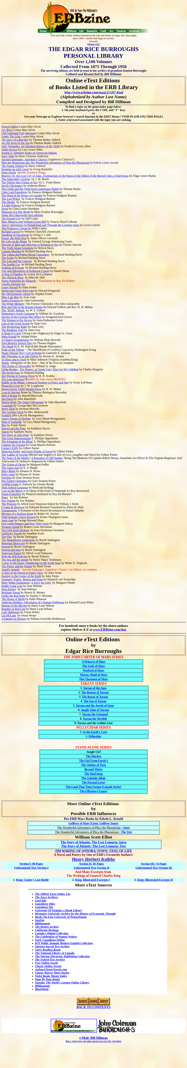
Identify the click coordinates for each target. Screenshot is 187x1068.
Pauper (28, 566)
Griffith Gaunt (9, 484)
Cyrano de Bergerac (13, 507)
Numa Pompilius (11, 494)
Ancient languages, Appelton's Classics (24, 159)
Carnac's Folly (9, 448)
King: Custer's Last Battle (32, 879)
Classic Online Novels (48, 966)
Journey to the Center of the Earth (21, 576)
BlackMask (42, 989)
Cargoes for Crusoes (13, 444)
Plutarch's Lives (10, 385)
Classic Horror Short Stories (52, 972)
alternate (31, 133)
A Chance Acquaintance (15, 339)
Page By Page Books (47, 979)
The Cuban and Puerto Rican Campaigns (25, 254)
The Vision (8, 464)
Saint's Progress (10, 300)
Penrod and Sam (11, 549)
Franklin (6, 415)
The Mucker (93, 756)
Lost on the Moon (11, 490)
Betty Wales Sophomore (15, 582)
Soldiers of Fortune (12, 267)
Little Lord (8, 192)
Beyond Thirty (93, 769)
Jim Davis (7, 398)
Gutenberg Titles (45, 903)
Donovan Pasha (10, 451)
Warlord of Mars (93, 670)
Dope (4, 497)
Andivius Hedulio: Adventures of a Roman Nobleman (32, 602)
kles (9, 477)
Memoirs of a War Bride (15, 211)
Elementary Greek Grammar (18, 313)
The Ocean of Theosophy (16, 366)
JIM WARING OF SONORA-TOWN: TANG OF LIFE (93, 851)
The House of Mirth (13, 599)
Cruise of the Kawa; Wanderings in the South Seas (30, 563)
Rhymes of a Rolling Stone (17, 513)
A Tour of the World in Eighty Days (22, 572)
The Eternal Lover (93, 782)
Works (5, 362)
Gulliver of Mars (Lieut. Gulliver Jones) (93, 823)
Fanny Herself (9, 287)
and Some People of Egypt (36, 451)
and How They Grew (36, 523)
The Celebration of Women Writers (56, 936)
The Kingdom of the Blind (17, 441)
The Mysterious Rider (14, 326)
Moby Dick (8, 408)
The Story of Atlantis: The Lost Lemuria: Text (93, 846)
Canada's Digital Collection (51, 933)
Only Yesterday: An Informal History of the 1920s (30, 146)
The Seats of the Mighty (15, 458)
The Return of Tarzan (94, 692)
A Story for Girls (41, 582)
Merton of (7, 605)
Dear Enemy (8, 589)
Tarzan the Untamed (95, 714)
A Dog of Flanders (12, 274)
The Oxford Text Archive (50, 959)
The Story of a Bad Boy (15, 139)
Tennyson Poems (11, 553)
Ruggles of (8, 608)
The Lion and (9, 261)
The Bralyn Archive (47, 926)
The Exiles (7, 257)
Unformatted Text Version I (31, 867)
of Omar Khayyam (23, 290)
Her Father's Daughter (14, 481)
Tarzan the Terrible (95, 718)
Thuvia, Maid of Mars (93, 674)
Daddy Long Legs (12, 586)
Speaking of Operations (15, 234)
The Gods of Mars (93, 666)
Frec (4, 477)
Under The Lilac (11, 136)
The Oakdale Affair (93, 778)
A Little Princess (11, 205)
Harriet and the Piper (13, 428)
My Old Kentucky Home (16, 293)
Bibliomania (42, 923)
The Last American (12, 379)
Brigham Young (10, 592)
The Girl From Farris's (93, 760)
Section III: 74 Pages (154, 863)
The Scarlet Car (10, 264)
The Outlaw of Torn (93, 765)
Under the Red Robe (13, 595)
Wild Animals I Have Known (18, 517)
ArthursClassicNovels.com (51, 969)
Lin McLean (8, 615)
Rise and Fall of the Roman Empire (22, 307)
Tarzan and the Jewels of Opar (95, 705)
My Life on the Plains (14, 241)
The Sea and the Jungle (14, 559)
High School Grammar (14, 487)
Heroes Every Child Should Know (21, 389)
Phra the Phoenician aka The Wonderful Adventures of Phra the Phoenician (45, 162)
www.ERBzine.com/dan (109, 629)
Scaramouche (9, 510)
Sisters (5, 431)
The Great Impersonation (16, 438)
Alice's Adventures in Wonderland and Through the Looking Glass (40, 225)
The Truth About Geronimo (17, 248)
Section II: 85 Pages (91, 863)
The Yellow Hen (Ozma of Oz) (19, 182)
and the (19, 566)
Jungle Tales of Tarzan (95, 709)
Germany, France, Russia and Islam (22, 579)
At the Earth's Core (95, 732)
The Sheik (7, 346)
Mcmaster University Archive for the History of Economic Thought (75, 913)
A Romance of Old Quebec (47, 458)
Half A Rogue (9, 395)
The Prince (7, 566)
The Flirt (6, 536)
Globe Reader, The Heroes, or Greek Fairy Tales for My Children (40, 369)
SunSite (40, 920)
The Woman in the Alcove (16, 320)
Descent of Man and (13, 244)
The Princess (8, 503)
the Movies (20, 605)
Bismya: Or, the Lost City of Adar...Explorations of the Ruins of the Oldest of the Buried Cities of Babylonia (65, 175)
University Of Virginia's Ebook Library (58, 910)
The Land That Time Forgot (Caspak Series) (93, 786)
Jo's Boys (6, 129)
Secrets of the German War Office (21, 316)
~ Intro (93, 827)
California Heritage (47, 930)
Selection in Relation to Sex (41, 244)
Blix (4, 425)
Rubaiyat (6, 290)
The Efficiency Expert (93, 791)
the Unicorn (25, 261)
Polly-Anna (8, 474)
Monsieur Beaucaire (13, 543)
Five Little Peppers (12, 523)
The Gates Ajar (10, 467)
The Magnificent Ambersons (18, 540)
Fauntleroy (21, 192)
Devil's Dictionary (12, 185)
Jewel (4, 208)
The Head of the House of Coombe (21, 195)
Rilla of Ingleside (11, 421)
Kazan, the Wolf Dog (13, 238)
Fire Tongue (8, 500)
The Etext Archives (46, 897)
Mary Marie (8, 471)
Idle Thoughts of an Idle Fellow (20, 356)
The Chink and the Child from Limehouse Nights (30, 188)
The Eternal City (11, 218)
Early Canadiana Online (50, 939)
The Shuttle (8, 202)
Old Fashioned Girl (12, 133)
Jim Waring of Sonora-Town (18, 376)
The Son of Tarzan (94, 701)
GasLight (40, 900)
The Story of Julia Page (15, 435)
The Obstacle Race (12, 277)
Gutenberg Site (44, 907)
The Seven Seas (10, 372)
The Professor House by (16, 228)
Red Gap (20, 608)
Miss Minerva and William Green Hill (23, 221)
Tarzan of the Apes (95, 688)
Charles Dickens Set (13, 284)
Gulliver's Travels (11, 533)
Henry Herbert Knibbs (93, 859)
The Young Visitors (12, 166)
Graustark (7, 405)
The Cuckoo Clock (12, 412)
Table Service (9, 149)
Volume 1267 (93, 44)
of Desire (20, 464)
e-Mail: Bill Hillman (93, 1038)
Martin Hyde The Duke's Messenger (22, 402)
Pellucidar (95, 736)
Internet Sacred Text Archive (52, 946)
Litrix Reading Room (48, 949)
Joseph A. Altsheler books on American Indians (29, 152)
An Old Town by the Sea (15, 143)
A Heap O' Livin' (11, 333)
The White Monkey (12, 303)
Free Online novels (46, 962)
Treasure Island (10, 526)
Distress (21, 618)
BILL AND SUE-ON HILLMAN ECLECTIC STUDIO (93, 1041)
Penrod (5, 546)
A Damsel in (9, 618)
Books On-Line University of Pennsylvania (61, 917)
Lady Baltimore (10, 612)
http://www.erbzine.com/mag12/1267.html (93, 92)
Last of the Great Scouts (15, 323)
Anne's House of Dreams (16, 418)
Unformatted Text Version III (154, 867)
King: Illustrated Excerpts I (92, 879)
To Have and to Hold (13, 359)
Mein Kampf (8, 336)
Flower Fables (9, 126)
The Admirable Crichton (15, 179)
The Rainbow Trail (12, 330)
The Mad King (93, 773)
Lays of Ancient (10, 392)
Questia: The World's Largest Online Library (62, 982)
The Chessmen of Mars (93, 679)
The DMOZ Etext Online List (52, 894)
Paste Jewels (8, 172)
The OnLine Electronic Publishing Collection (62, 956)
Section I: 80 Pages (31, 863)
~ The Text (93, 832)
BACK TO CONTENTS (93, 1007)
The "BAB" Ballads (13, 310)
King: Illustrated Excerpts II (155, 879)
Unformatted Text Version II (91, 867)
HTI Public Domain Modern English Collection (64, 943)
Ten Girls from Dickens (15, 530)
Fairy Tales (7, 156)
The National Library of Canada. (55, 953)
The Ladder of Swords (14, 454)
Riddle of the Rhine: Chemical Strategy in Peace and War (35, 382)
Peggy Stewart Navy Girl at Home (21, 353)
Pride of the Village (12, 349)
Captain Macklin (11, 251)
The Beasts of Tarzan (95, 696)
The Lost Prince (10, 198)
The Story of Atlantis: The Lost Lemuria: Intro (94, 842)
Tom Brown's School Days (17, 343)
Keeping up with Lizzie (15, 169)
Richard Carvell (10, 231)
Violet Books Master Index (51, 976)
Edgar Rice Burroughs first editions (22, 215)
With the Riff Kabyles (14, 556)
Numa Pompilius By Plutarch (18, 280)
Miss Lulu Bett (10, 297)
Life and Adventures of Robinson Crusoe (25, 271)
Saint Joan (7, 520)
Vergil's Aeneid (10, 569)
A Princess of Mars (93, 661)
